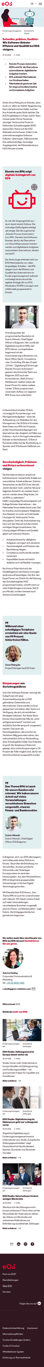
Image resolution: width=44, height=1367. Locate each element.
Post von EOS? (9, 1274)
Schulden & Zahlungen (27, 1045)
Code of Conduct (11, 1345)
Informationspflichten (13, 1334)
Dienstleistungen (10, 1280)
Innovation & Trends (29, 32)
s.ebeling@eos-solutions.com (17, 989)
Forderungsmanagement (12, 32)
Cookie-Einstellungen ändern (16, 1339)
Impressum (32, 1328)
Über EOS (7, 1285)
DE (32, 3)
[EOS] (7, 4)
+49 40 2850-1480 (15, 982)
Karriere (6, 1291)
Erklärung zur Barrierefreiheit (16, 1357)
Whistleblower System (13, 1351)
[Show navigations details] (40, 4)
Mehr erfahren (10, 1081)
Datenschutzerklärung (13, 1328)
